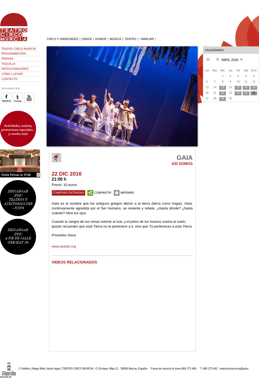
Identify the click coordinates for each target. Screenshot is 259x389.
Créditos (25, 368)
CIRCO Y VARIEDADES (63, 38)
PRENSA (7, 58)
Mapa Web (38, 368)
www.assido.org (64, 246)
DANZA (87, 38)
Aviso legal (53, 368)
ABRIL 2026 (229, 60)
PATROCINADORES (15, 68)
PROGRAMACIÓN (13, 53)
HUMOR (101, 38)
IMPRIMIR (124, 192)
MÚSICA (115, 38)
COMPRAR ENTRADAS (68, 192)
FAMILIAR (147, 38)
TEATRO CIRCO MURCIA (18, 48)
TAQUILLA (8, 63)
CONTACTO (9, 78)
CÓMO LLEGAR (12, 73)
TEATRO (130, 38)
